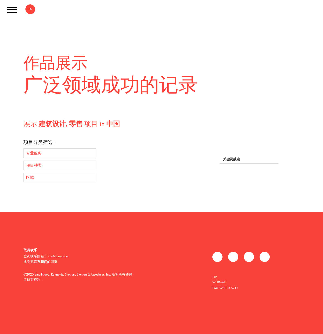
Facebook (217, 257)
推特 (233, 257)
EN (30, 9)
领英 (249, 257)
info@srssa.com (58, 256)
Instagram (265, 257)
